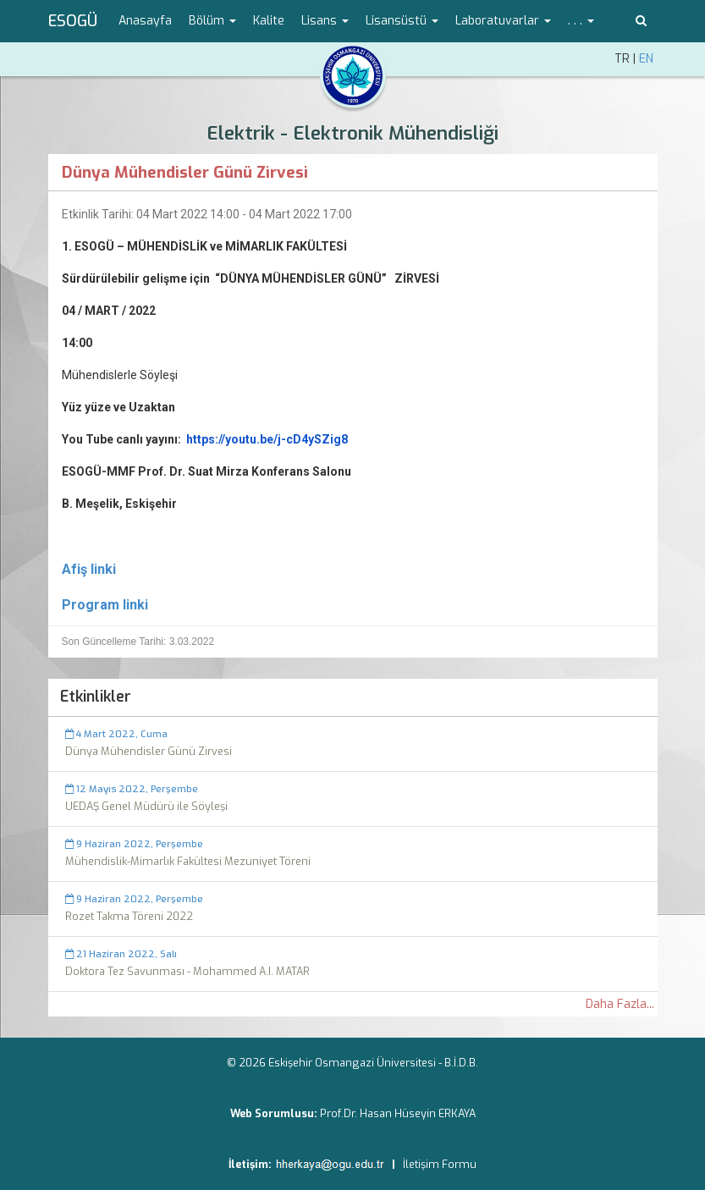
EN (646, 59)
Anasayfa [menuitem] (145, 21)
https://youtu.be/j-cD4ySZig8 (267, 439)
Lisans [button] (325, 21)
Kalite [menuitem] (268, 21)
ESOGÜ (72, 21)
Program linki (105, 605)
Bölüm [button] (212, 21)
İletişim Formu (439, 1164)
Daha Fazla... (620, 1004)
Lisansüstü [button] (402, 21)
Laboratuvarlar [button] (503, 21)
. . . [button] (581, 21)
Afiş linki (89, 569)
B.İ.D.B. (461, 1062)
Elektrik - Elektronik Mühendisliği (352, 133)
